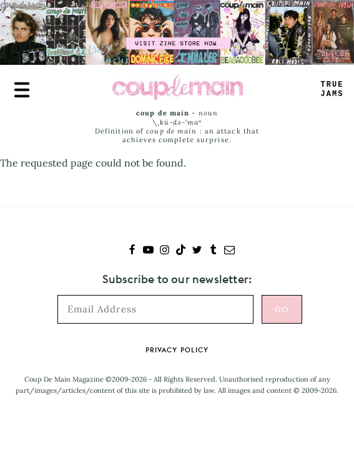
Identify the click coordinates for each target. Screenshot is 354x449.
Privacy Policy (177, 349)
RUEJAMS (332, 89)
